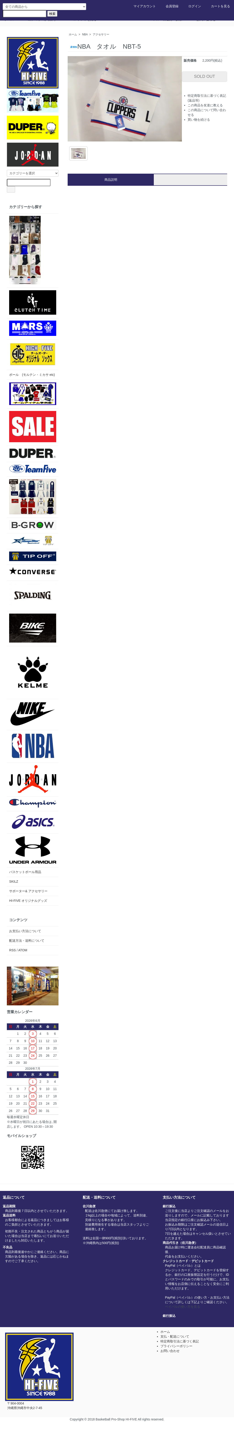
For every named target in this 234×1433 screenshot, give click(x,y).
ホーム (73, 34)
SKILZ (13, 881)
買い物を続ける (199, 119)
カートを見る (217, 6)
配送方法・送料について (26, 940)
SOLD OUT (204, 76)
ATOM (22, 950)
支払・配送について (174, 1336)
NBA (85, 34)
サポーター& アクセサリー (28, 891)
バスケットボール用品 (25, 872)
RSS (12, 950)
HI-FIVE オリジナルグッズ (28, 900)
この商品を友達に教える (205, 105)
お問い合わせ (170, 1351)
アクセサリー (101, 34)
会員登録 (168, 6)
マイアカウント (141, 6)
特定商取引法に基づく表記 (179, 1341)
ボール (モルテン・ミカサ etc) (32, 375)
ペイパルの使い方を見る (182, 1306)
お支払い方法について (25, 931)
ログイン (191, 6)
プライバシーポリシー (176, 1346)
